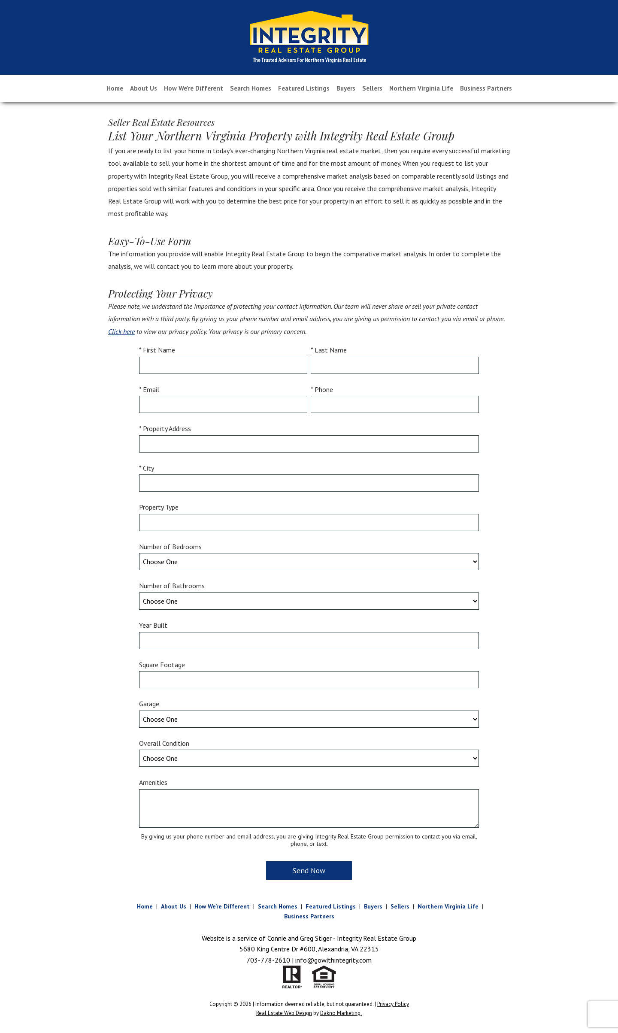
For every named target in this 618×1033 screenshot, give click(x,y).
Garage (149, 703)
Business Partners (486, 88)
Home (114, 88)
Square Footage (162, 664)
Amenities (153, 782)
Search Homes (250, 88)
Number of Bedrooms (170, 546)
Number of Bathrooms (172, 585)
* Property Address (165, 428)
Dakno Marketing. (341, 1013)
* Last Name (329, 350)
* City (146, 468)
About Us (143, 88)
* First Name (157, 350)
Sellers (372, 88)
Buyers (345, 88)
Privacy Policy (393, 1004)
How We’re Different (193, 88)
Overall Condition (164, 743)
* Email (149, 389)
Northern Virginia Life (421, 88)
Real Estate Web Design (284, 1013)
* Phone (322, 389)
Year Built (153, 625)
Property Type (159, 507)
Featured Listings (304, 88)
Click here (121, 331)
